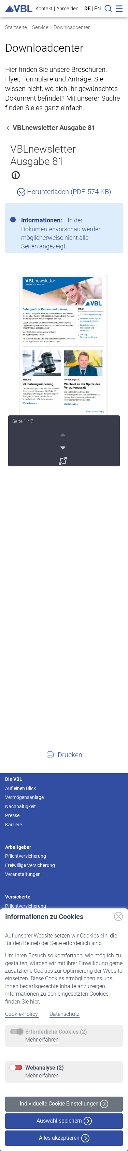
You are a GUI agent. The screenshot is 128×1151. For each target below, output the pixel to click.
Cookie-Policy (22, 1014)
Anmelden (67, 8)
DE (87, 8)
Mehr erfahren (42, 1039)
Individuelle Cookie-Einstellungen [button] (64, 1104)
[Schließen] (99, 211)
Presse (12, 815)
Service (40, 27)
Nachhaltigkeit (20, 806)
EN (97, 8)
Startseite (16, 27)
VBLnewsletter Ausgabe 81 (43, 155)
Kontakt (44, 8)
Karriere (13, 824)
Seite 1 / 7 (22, 421)
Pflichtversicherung (25, 856)
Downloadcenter (72, 27)
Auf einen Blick (20, 788)
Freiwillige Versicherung (30, 865)
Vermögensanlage (24, 797)
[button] (64, 754)
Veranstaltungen (23, 874)
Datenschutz (64, 1014)
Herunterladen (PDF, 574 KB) (64, 191)
